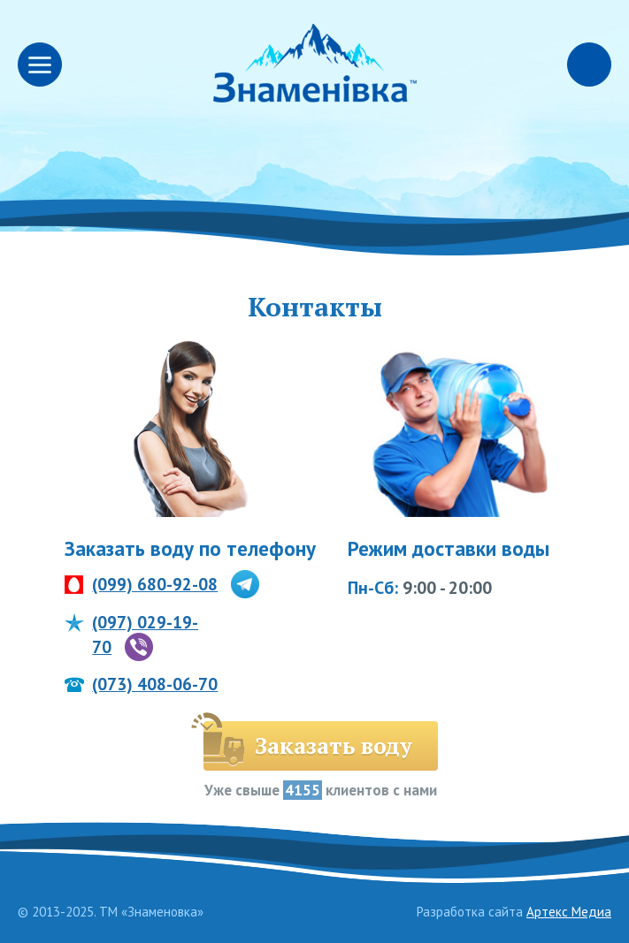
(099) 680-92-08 (155, 584)
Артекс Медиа (568, 911)
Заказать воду (333, 745)
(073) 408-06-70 (155, 684)
